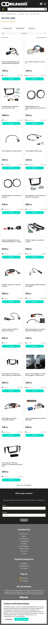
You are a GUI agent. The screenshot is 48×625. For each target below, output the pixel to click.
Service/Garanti (24, 539)
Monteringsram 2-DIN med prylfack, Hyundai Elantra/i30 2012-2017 (12, 464)
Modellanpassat (11, 14)
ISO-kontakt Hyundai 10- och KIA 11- (35, 62)
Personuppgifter (24, 546)
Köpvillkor (24, 544)
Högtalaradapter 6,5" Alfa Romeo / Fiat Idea (12, 196)
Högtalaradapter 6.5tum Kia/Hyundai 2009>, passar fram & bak (35, 108)
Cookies (24, 553)
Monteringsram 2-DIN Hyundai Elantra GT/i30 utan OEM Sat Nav (11, 374)
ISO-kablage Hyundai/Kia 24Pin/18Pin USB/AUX (9, 419)
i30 (27, 14)
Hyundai (21, 14)
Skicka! (24, 520)
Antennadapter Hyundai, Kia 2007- (12, 151)
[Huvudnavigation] (3, 9)
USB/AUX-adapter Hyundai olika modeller (34, 240)
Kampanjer (24, 563)
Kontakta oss (24, 534)
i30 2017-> (32, 28)
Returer (24, 536)
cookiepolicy (21, 616)
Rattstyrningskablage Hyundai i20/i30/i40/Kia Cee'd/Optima (11, 62)
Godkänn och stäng (21, 619)
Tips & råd (24, 551)
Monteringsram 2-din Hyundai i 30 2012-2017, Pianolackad (35, 196)
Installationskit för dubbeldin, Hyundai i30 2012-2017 (10, 107)
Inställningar (8, 619)
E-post (4, 505)
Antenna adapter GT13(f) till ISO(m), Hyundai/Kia (10, 330)
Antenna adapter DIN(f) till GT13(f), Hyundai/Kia (35, 285)
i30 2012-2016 (34, 14)
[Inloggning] (41, 4)
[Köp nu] (11, 78)
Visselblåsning (24, 541)
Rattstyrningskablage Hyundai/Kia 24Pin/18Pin (35, 419)
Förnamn (4, 512)
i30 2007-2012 (7, 28)
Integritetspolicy (24, 548)
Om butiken (24, 568)
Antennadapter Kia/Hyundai (33, 151)
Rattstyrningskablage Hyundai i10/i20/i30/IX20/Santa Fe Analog (11, 240)
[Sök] (27, 9)
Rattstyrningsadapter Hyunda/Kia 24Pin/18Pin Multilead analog (35, 330)
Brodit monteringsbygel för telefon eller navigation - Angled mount (35, 374)
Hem (2, 14)
